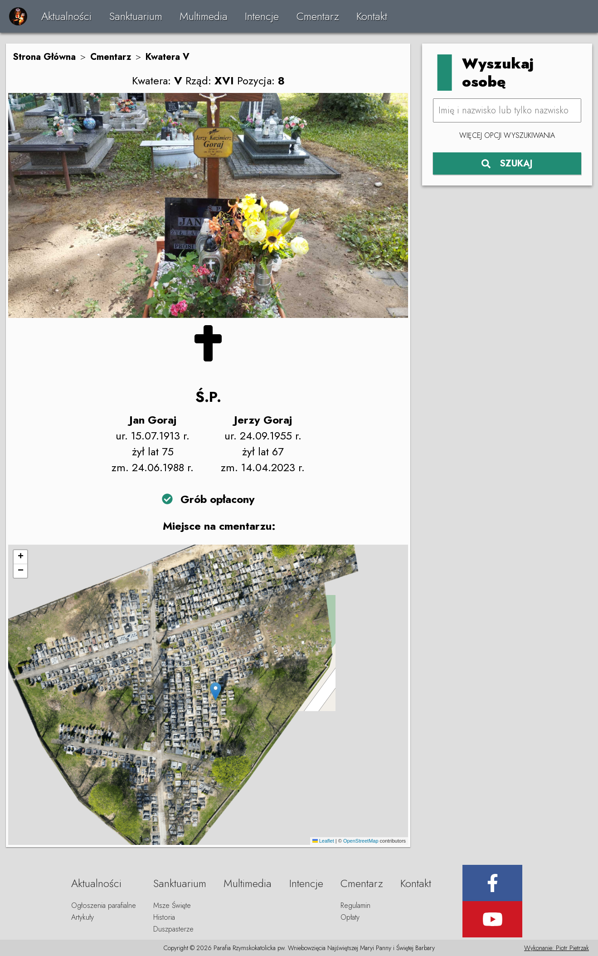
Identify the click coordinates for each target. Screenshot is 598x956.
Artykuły (82, 917)
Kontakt (371, 16)
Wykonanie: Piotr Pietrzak (556, 947)
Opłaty (350, 917)
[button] (215, 691)
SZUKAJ (507, 163)
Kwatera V (168, 56)
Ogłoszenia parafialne (103, 905)
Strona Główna (44, 56)
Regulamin (355, 905)
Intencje (262, 16)
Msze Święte (172, 905)
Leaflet (323, 841)
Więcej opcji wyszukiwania (507, 135)
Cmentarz (318, 16)
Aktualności (66, 16)
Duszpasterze (173, 929)
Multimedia (204, 16)
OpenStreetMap (361, 841)
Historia (164, 917)
